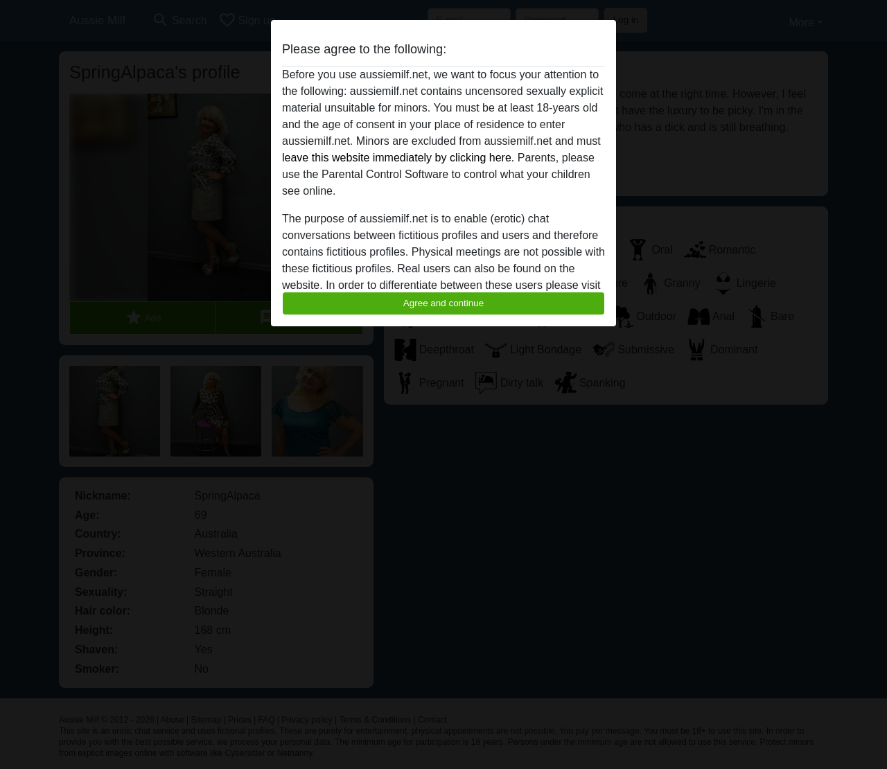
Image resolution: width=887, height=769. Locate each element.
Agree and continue (443, 303)
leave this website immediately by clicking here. (398, 157)
